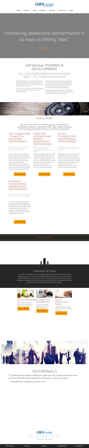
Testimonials (79, 446)
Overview (27, 446)
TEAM (34, 10)
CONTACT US (62, 10)
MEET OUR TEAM (44, 237)
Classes (44, 446)
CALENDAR (42, 10)
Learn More (20, 174)
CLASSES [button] (26, 10)
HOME (18, 10)
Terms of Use (48, 439)
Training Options (62, 446)
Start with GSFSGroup (44, 48)
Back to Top (9, 446)
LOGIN (71, 10)
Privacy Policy (40, 439)
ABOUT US (52, 10)
